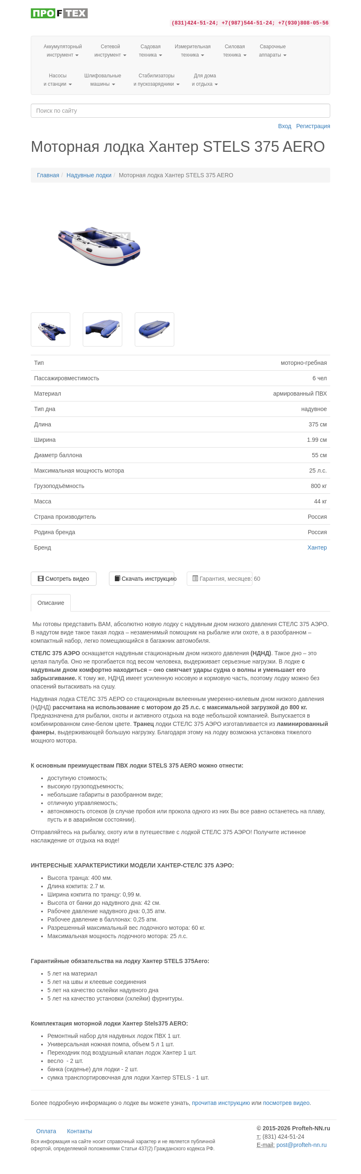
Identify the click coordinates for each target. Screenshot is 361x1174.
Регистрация (313, 126)
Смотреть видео (63, 578)
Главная (48, 175)
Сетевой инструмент (110, 51)
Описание (50, 602)
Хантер (317, 547)
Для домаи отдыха (205, 80)
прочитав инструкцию (221, 1103)
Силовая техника (234, 51)
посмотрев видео (286, 1103)
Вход (285, 126)
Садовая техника (150, 51)
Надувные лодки (89, 175)
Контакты (79, 1131)
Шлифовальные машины (102, 80)
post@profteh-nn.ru (302, 1145)
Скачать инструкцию (144, 578)
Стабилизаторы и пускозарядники (156, 80)
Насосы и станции (58, 80)
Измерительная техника (192, 51)
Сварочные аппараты (273, 51)
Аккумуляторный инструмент (63, 51)
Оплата (46, 1131)
